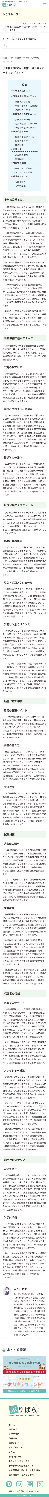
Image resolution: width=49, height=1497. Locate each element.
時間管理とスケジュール (24, 113)
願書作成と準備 (20, 131)
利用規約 (20, 1491)
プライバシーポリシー (33, 1491)
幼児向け (13, 1429)
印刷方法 (13, 1438)
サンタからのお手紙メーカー (22, 1465)
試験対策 (17, 149)
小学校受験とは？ (21, 90)
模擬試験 (19, 158)
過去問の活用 (21, 154)
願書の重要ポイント (24, 137)
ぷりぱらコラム (39, 23)
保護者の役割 (19, 162)
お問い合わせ (15, 1456)
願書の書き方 (21, 141)
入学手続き (20, 182)
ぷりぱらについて (17, 1447)
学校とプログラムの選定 (26, 105)
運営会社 (12, 1491)
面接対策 (19, 145)
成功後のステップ (21, 176)
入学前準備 (20, 185)
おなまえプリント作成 (19, 1461)
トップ (25, 23)
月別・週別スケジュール (26, 123)
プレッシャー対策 (23, 172)
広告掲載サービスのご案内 (21, 1474)
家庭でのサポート (23, 168)
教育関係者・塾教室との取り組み (24, 1470)
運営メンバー (15, 1442)
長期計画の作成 (22, 119)
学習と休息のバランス (25, 127)
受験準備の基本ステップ (24, 96)
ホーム (12, 1424)
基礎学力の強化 (22, 109)
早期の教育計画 (22, 101)
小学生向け (14, 1433)
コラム (12, 1452)
